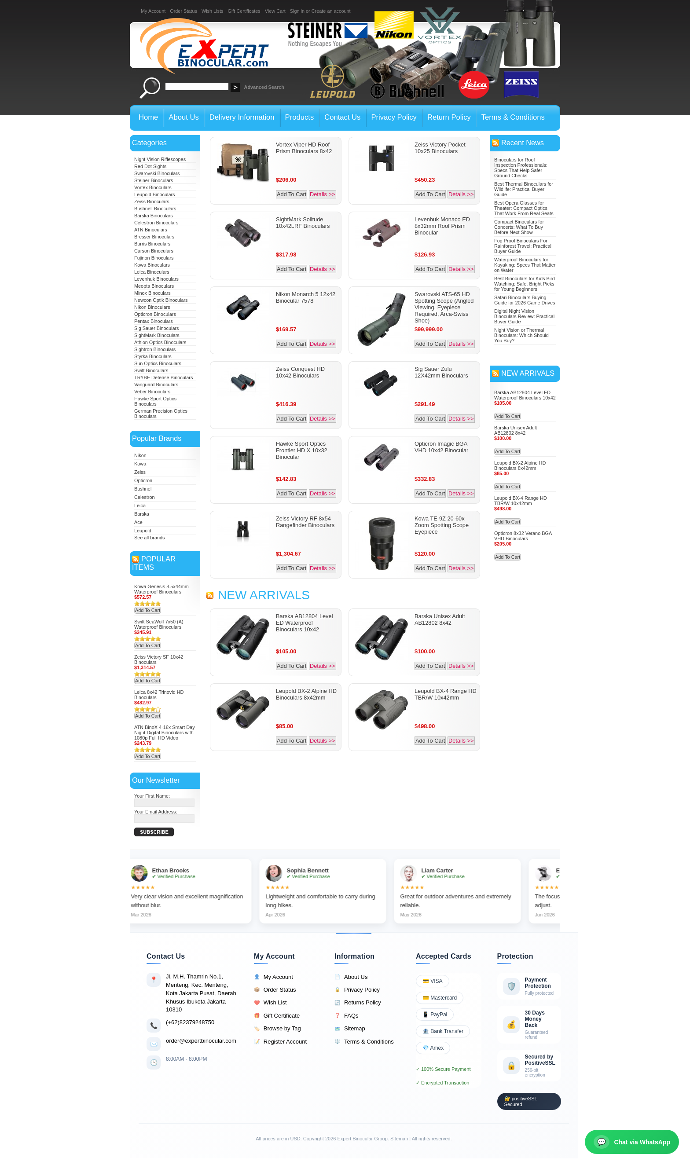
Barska (141, 514)
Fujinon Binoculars (153, 257)
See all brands (149, 537)
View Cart (275, 11)
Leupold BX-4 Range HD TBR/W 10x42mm (446, 694)
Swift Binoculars (151, 370)
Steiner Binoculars (153, 180)
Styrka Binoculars (153, 356)
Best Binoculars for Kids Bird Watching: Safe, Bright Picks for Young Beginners (524, 284)
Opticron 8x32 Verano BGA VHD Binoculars (523, 536)
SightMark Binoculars (157, 335)
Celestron (144, 497)
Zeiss (140, 472)
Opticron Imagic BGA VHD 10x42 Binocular (441, 447)
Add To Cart (147, 610)
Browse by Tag (277, 1028)
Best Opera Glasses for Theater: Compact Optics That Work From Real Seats (524, 208)
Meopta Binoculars (154, 286)
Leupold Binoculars (154, 194)
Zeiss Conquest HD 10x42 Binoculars (300, 372)
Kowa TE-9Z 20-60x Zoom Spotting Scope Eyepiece (442, 525)
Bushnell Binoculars (155, 208)
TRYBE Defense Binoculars (163, 377)
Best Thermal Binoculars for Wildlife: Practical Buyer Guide (523, 189)
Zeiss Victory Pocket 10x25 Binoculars (440, 147)
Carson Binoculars (153, 250)
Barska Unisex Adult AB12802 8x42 (440, 619)
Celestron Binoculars (156, 222)
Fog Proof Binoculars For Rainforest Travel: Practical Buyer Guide (522, 246)
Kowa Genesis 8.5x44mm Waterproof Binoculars (161, 589)
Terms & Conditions (364, 1041)
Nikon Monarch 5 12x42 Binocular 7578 (305, 297)
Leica (140, 505)
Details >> (322, 194)
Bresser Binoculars (154, 236)
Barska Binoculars (153, 215)
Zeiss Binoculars (151, 201)
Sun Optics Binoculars (157, 363)
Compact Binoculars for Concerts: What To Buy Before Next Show (519, 227)
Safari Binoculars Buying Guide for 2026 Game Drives (524, 300)
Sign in (297, 11)
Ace (138, 522)
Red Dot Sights (150, 166)
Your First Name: (152, 796)
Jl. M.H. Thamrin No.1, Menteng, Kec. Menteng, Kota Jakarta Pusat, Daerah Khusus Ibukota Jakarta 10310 (201, 993)
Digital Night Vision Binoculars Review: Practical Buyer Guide (524, 316)
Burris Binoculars (152, 243)
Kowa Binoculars (152, 264)
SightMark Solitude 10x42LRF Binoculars (303, 222)
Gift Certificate (277, 1015)
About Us (350, 977)
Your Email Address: (155, 811)
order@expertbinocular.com (201, 1040)
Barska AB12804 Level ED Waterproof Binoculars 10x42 (304, 623)
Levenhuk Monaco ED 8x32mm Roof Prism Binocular (442, 226)
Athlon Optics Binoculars (160, 342)
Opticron (143, 480)
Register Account (280, 1041)
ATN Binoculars (150, 229)
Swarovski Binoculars (157, 173)
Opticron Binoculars (155, 314)
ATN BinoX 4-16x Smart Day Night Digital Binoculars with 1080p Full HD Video (164, 732)
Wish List (270, 1002)
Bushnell (143, 488)
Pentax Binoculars (153, 321)
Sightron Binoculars (155, 349)
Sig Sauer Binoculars (156, 328)
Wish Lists (213, 11)
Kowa (140, 463)
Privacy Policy (357, 989)
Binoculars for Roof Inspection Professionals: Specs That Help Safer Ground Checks (520, 167)
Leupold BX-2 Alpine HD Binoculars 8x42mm (306, 694)
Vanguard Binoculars (156, 384)
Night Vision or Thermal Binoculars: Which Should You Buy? (521, 335)
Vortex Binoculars (153, 187)
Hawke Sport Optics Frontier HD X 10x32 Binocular (301, 450)
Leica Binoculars (151, 272)
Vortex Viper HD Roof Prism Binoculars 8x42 (304, 147)
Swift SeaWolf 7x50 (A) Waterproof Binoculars (159, 624)
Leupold (142, 530)
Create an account (331, 11)
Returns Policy (357, 1002)
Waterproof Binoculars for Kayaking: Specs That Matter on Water (524, 265)
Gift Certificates (244, 11)
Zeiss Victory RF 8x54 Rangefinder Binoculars (305, 521)
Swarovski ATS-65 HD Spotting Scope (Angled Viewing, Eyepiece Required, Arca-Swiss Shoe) (444, 307)
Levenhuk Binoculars (156, 279)
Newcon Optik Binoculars (161, 300)
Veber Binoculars (152, 391)
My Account (153, 11)
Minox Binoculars (152, 293)
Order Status (183, 11)
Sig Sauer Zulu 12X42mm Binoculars (441, 372)
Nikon (140, 455)
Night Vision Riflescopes (160, 159)
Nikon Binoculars (152, 307)
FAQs (346, 1015)
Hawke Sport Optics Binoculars (155, 401)
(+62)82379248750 (190, 1022)
